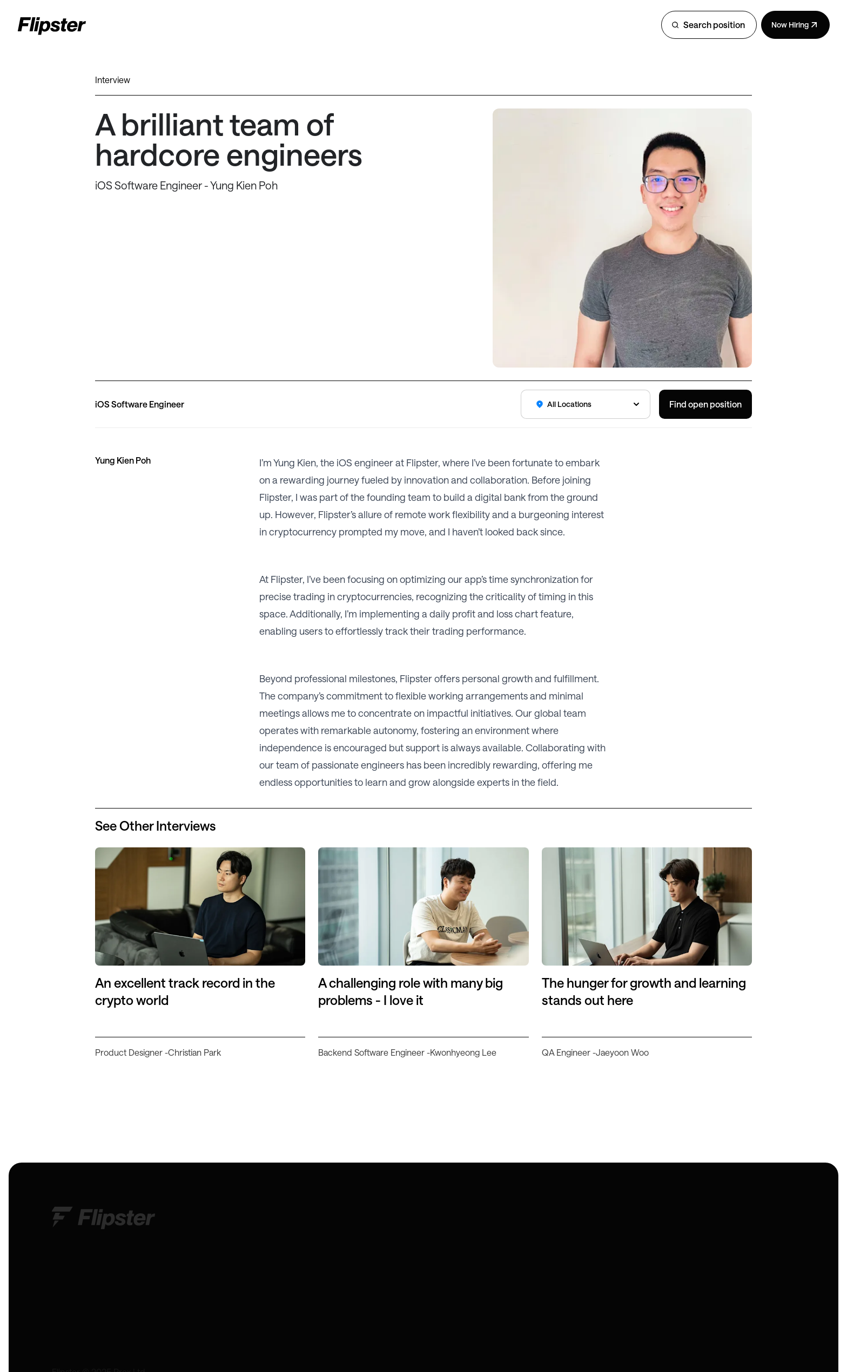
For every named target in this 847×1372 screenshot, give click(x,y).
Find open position (705, 404)
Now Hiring (795, 24)
